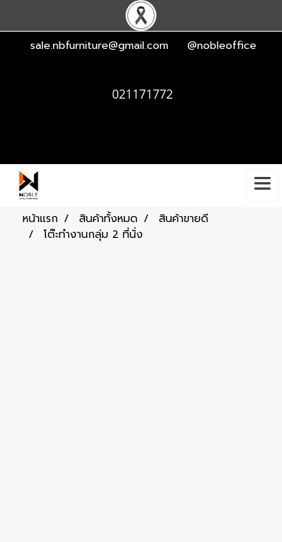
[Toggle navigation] (262, 185)
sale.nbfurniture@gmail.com (99, 45)
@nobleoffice (221, 45)
